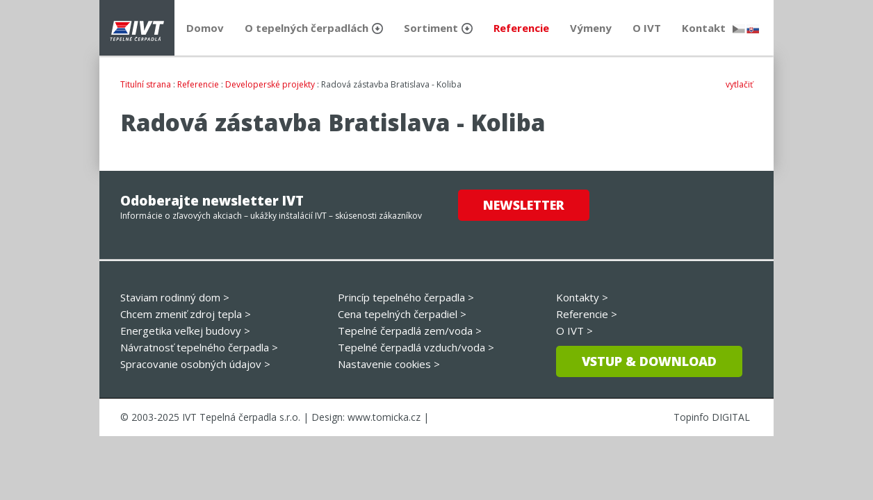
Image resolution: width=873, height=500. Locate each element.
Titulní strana (145, 84)
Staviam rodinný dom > (174, 297)
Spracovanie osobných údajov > (195, 364)
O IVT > (574, 331)
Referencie (198, 84)
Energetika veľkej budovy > (185, 331)
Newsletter (523, 205)
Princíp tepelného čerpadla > (406, 297)
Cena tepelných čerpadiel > (402, 314)
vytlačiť (739, 84)
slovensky (752, 28)
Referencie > (586, 314)
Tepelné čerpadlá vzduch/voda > (416, 347)
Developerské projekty (270, 84)
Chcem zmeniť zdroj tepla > (185, 314)
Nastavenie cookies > (389, 364)
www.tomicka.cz (384, 417)
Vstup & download (649, 361)
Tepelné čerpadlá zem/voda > (410, 331)
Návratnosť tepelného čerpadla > (199, 347)
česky (739, 28)
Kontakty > (582, 297)
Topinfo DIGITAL (712, 417)
